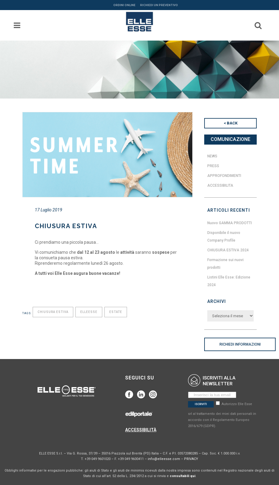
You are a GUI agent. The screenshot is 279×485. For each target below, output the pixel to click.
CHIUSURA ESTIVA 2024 (228, 250)
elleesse (88, 312)
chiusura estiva (53, 312)
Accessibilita (220, 185)
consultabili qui (182, 476)
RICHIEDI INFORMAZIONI (240, 344)
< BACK (230, 123)
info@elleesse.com (164, 459)
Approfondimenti (224, 176)
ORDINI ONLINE (124, 5)
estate (115, 312)
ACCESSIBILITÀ (140, 429)
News (212, 156)
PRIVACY (191, 459)
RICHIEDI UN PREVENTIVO (159, 5)
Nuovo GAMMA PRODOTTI (229, 223)
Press (213, 166)
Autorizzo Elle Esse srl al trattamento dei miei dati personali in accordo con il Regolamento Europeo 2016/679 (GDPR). (222, 415)
